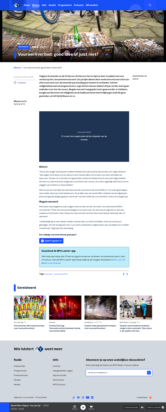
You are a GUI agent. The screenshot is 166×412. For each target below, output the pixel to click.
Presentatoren (21, 375)
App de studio (59, 375)
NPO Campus (59, 385)
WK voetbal (92, 5)
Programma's (65, 5)
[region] (84, 136)
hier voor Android (52, 263)
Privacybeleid (40, 397)
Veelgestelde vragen (63, 371)
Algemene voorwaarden (24, 397)
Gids (44, 5)
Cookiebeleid (142, 397)
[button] (74, 407)
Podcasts (79, 5)
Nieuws (36, 5)
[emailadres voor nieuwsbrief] (119, 372)
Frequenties (19, 366)
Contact (57, 366)
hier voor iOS (119, 260)
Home (27, 5)
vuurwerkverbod (61, 274)
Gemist (52, 5)
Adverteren (58, 380)
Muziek (17, 380)
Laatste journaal (131, 407)
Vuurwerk (48, 274)
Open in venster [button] (155, 407)
